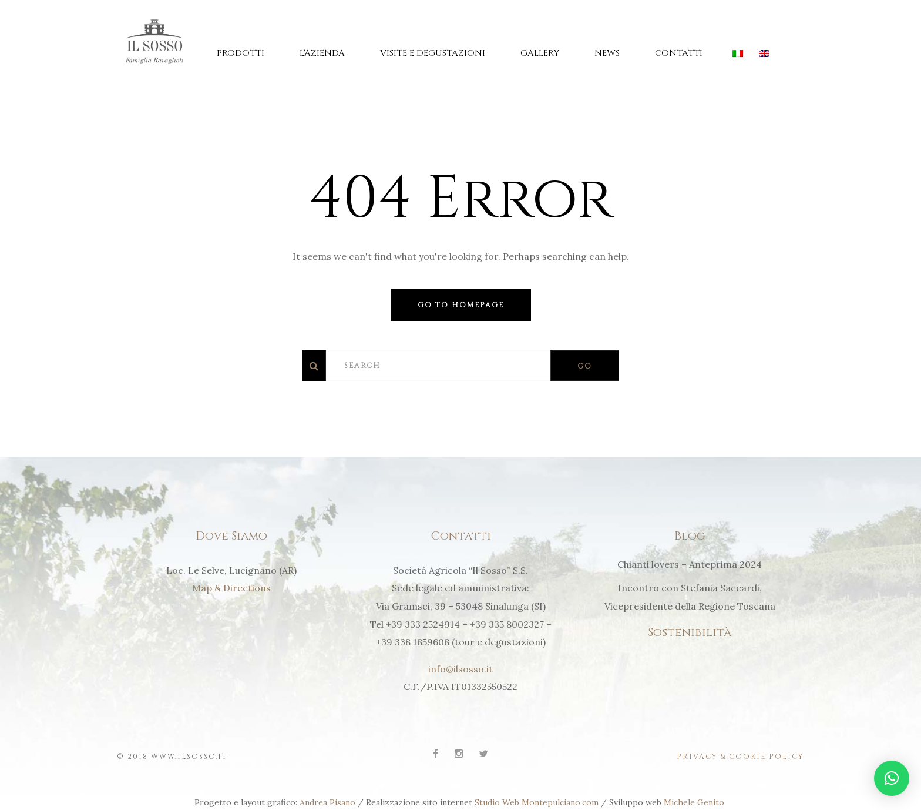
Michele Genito (695, 801)
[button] (891, 778)
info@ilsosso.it (460, 669)
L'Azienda (322, 53)
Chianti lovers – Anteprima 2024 (689, 564)
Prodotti (240, 53)
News (607, 53)
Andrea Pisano (327, 801)
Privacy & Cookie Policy (740, 756)
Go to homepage (461, 305)
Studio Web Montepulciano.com (537, 801)
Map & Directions (231, 588)
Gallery (539, 53)
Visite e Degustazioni (432, 53)
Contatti (678, 53)
